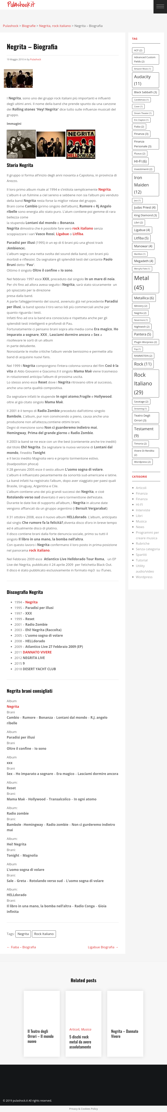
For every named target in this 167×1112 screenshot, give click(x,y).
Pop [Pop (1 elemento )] (137, 349)
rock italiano (82, 228)
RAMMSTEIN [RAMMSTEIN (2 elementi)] (143, 355)
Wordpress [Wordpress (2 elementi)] (142, 462)
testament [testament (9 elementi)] (144, 432)
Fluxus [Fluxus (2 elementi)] (139, 153)
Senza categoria (148, 549)
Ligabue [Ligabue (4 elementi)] (142, 230)
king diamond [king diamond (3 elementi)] (145, 215)
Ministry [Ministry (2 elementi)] (140, 306)
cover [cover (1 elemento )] (138, 106)
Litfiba (78, 234)
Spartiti (141, 554)
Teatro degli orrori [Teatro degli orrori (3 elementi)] (142, 417)
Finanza (142, 493)
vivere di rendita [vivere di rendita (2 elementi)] (144, 453)
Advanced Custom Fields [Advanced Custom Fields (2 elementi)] (145, 59)
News (140, 527)
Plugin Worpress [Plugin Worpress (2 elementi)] (145, 342)
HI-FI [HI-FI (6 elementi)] (140, 161)
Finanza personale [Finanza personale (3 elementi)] (142, 143)
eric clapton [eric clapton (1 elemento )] (141, 120)
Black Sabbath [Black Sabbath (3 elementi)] (145, 92)
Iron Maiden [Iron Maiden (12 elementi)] (141, 185)
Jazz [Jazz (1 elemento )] (137, 200)
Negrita (23, 934)
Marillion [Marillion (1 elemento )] (140, 254)
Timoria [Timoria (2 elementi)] (140, 443)
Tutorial (142, 560)
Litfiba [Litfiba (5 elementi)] (141, 238)
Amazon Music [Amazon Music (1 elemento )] (142, 68)
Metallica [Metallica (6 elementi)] (144, 298)
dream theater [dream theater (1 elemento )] (143, 113)
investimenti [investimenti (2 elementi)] (143, 169)
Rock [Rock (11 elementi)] (143, 364)
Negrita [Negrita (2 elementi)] (140, 313)
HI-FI (139, 504)
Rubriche (143, 543)
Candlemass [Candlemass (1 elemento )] (141, 99)
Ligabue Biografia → (103, 947)
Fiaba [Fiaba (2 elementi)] (139, 126)
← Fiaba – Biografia (21, 947)
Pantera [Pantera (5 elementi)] (142, 334)
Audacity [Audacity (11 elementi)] (142, 80)
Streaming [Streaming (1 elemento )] (140, 408)
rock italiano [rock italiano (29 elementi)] (143, 383)
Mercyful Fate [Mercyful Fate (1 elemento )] (142, 268)
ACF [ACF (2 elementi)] (138, 50)
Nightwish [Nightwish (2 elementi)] (142, 326)
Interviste (143, 510)
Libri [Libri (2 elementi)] (138, 222)
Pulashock (35, 59)
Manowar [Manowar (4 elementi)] (143, 246)
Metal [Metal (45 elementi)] (141, 282)
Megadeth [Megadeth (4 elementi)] (143, 261)
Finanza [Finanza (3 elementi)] (141, 134)
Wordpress (144, 577)
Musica (141, 521)
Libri (139, 515)
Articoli (141, 488)
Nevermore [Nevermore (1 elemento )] (141, 320)
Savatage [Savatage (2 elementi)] (141, 401)
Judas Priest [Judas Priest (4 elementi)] (145, 207)
